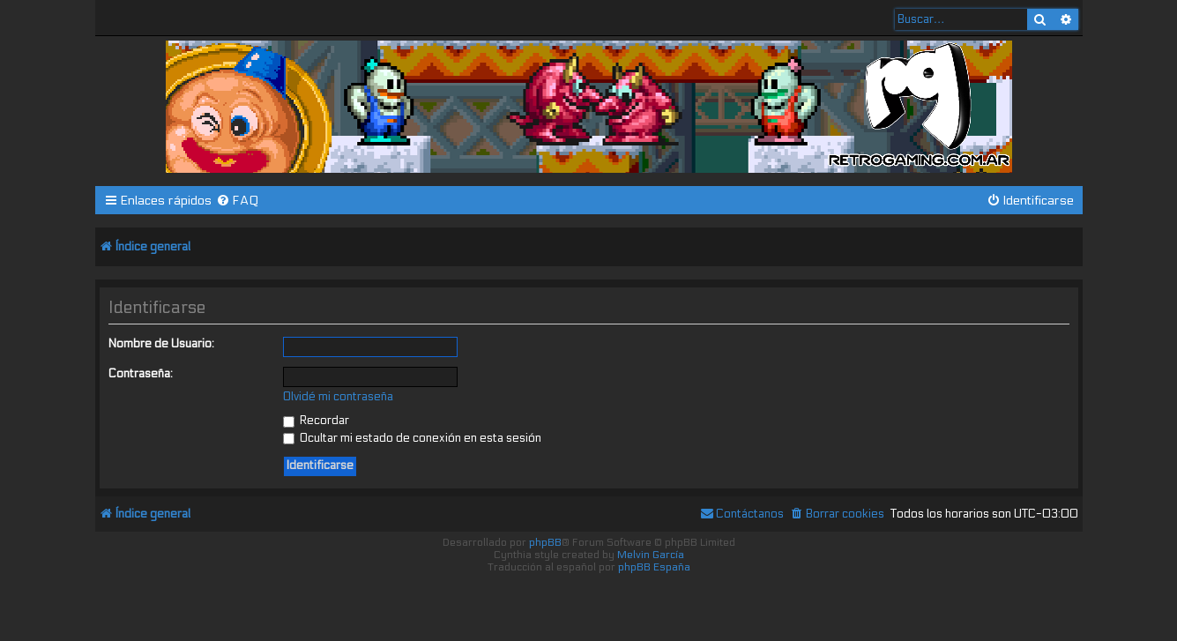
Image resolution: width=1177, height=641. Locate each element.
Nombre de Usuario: (161, 344)
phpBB (545, 542)
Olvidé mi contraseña (338, 397)
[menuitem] (237, 200)
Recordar (316, 421)
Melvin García (650, 554)
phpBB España (654, 567)
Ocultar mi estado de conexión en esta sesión (412, 438)
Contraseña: (140, 374)
